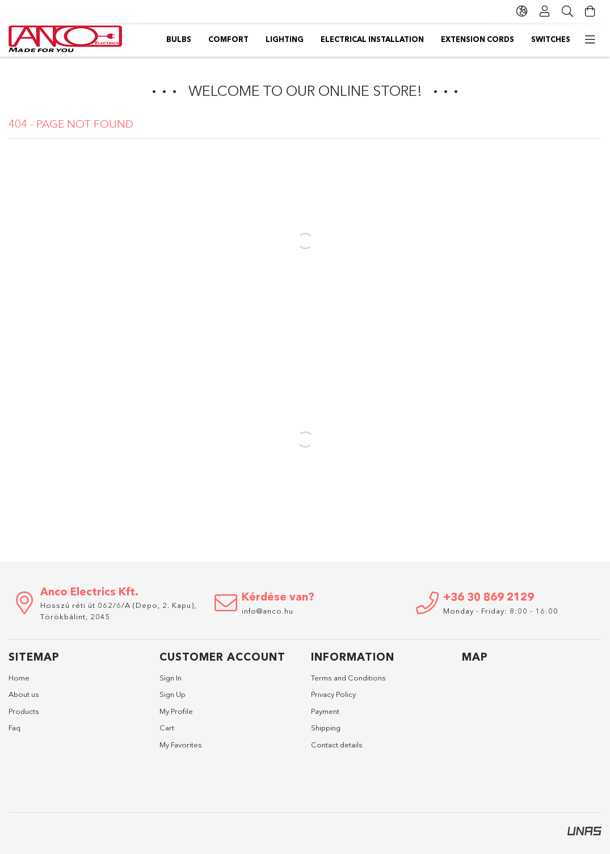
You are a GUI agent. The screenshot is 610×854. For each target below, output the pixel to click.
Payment (325, 711)
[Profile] (544, 11)
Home (19, 677)
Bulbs (557, 39)
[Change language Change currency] (522, 11)
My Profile (176, 711)
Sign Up (172, 694)
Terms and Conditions (348, 677)
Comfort (508, 39)
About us (24, 694)
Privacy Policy (333, 694)
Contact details (337, 744)
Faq (14, 727)
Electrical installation (364, 39)
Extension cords (259, 39)
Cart (166, 727)
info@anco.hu (267, 610)
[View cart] (590, 11)
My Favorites (180, 744)
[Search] (567, 11)
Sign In (170, 677)
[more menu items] (590, 39)
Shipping (325, 727)
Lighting (452, 39)
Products (24, 711)
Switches (185, 39)
